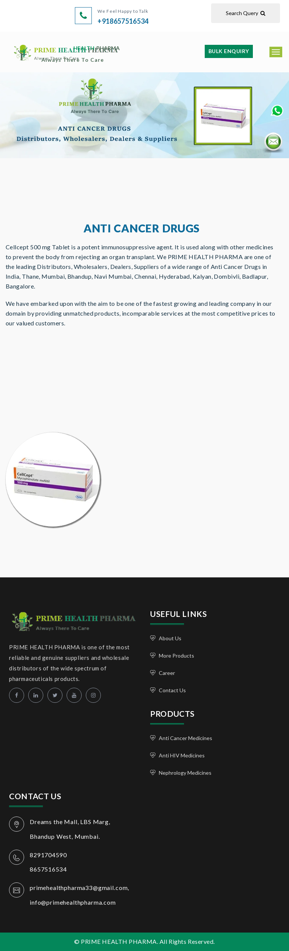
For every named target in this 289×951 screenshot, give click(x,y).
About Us (170, 638)
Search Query (245, 13)
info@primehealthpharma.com (73, 902)
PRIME (80, 53)
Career (167, 673)
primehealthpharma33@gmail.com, (79, 887)
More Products (176, 655)
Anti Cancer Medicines (185, 738)
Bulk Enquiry (228, 51)
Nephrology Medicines (185, 772)
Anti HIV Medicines (182, 755)
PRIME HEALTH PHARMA (66, 620)
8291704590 (48, 854)
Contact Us (172, 690)
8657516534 (48, 869)
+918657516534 (123, 21)
